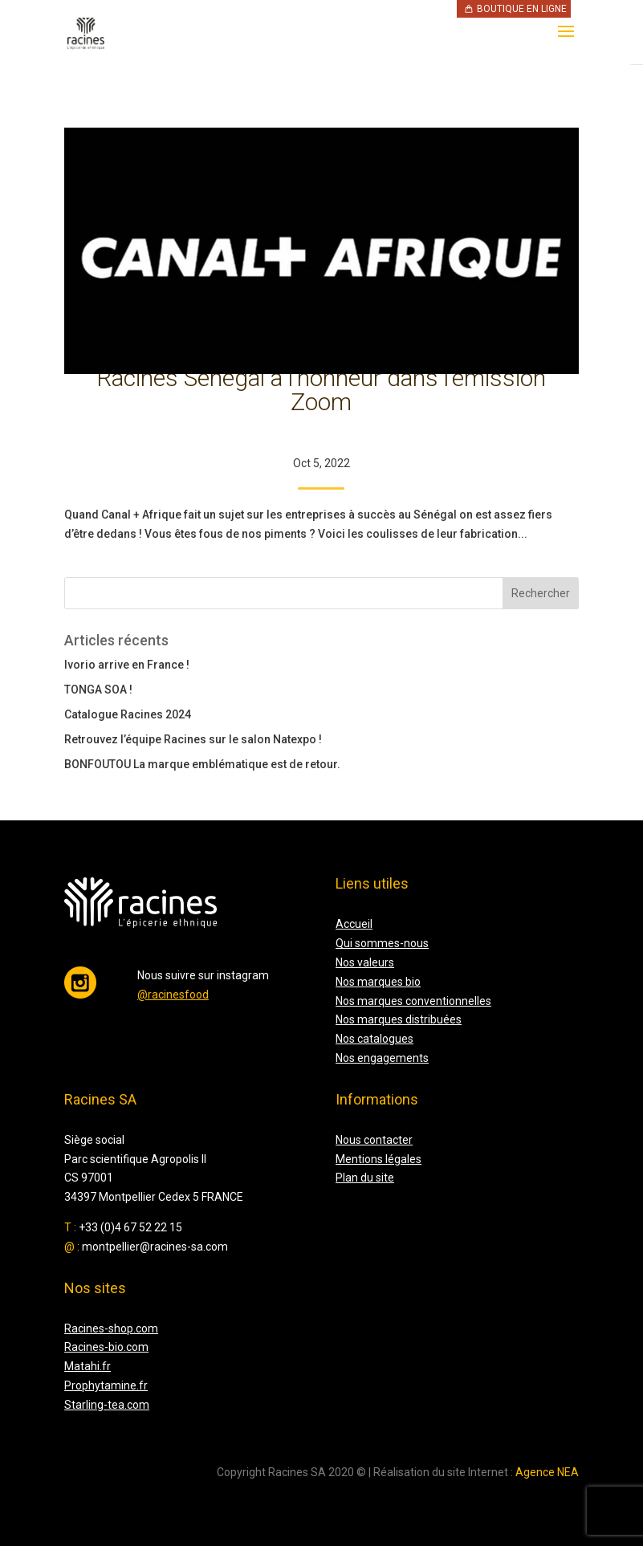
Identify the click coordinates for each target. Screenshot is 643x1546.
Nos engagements (382, 1058)
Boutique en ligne (522, 8)
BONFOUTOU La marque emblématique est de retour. (202, 764)
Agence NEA (547, 1472)
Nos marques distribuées (399, 1019)
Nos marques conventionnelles (413, 1001)
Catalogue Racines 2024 (127, 714)
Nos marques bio (378, 981)
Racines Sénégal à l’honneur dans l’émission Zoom (321, 390)
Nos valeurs (365, 962)
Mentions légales (378, 1159)
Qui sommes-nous (382, 943)
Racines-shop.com (111, 1328)
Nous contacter (374, 1139)
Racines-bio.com (106, 1347)
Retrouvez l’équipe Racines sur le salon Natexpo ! (193, 739)
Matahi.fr (87, 1366)
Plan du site (365, 1177)
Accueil (354, 923)
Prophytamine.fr (106, 1385)
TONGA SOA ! (98, 689)
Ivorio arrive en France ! (126, 664)
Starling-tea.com (106, 1404)
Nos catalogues (374, 1038)
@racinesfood (173, 994)
